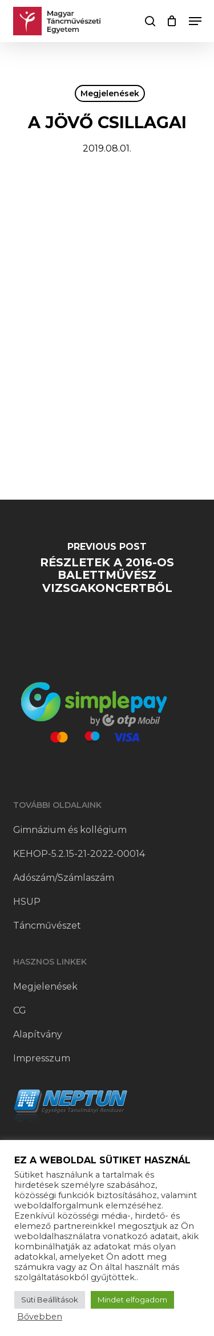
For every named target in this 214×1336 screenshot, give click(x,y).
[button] (195, 21)
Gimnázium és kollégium (70, 829)
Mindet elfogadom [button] (132, 1299)
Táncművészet (47, 925)
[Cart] (172, 21)
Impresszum (41, 1058)
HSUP (27, 901)
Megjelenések (109, 93)
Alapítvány (37, 1034)
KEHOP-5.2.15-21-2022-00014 (79, 853)
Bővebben (39, 1317)
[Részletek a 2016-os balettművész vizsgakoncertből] (107, 571)
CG (19, 1010)
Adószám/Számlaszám (63, 877)
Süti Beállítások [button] (49, 1299)
